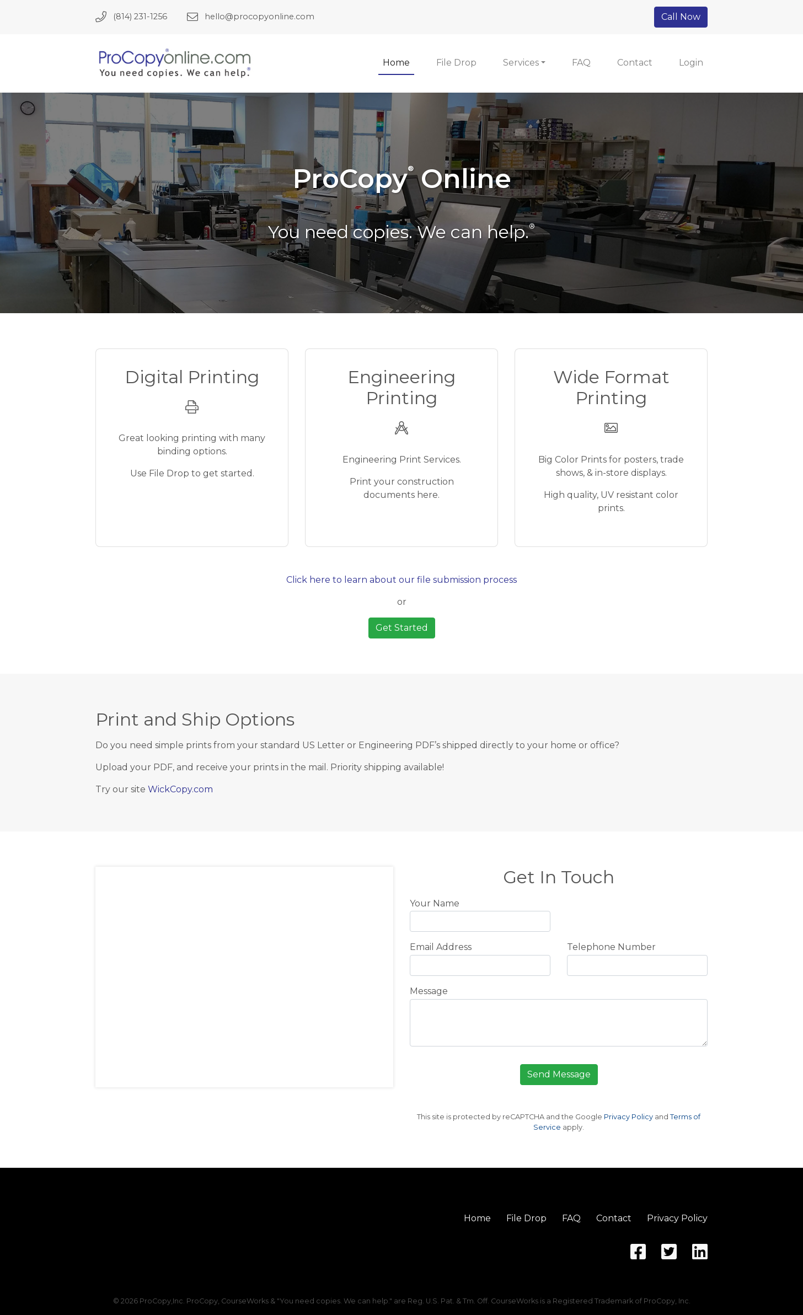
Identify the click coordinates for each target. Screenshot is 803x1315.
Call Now (680, 17)
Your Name (434, 903)
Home (396, 62)
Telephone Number (611, 947)
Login (691, 62)
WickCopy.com (180, 789)
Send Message (559, 1074)
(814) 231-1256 (140, 17)
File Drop (456, 62)
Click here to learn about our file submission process (401, 580)
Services (521, 62)
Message (429, 991)
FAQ (581, 62)
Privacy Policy (628, 1117)
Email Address (441, 947)
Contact (634, 62)
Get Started (402, 627)
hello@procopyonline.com (259, 17)
